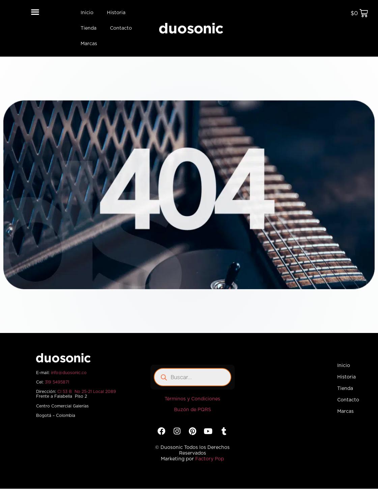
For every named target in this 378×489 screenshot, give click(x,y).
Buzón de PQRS (192, 409)
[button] (35, 11)
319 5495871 (57, 382)
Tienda (88, 28)
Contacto (121, 28)
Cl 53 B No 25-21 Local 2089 (86, 392)
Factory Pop (209, 459)
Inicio (87, 12)
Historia (116, 12)
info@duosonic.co (69, 373)
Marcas (89, 43)
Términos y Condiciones (192, 399)
